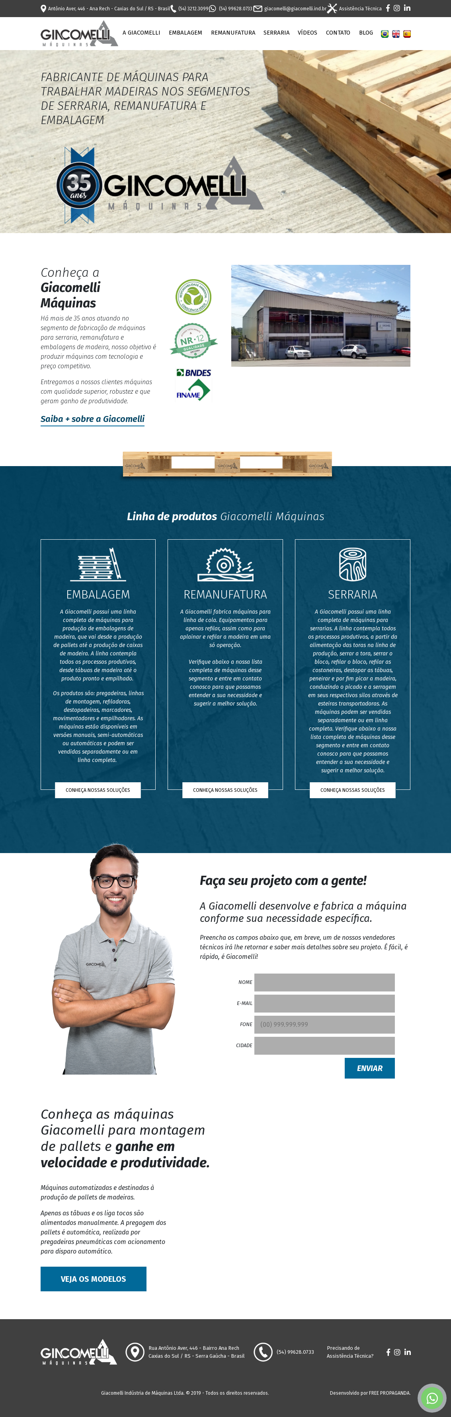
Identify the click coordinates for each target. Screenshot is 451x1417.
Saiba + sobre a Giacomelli (92, 419)
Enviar (370, 1068)
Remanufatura (233, 32)
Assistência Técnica (354, 9)
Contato (338, 32)
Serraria (277, 32)
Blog (366, 32)
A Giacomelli (141, 32)
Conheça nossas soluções (98, 790)
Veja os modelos (93, 1279)
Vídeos (307, 32)
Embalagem (185, 32)
